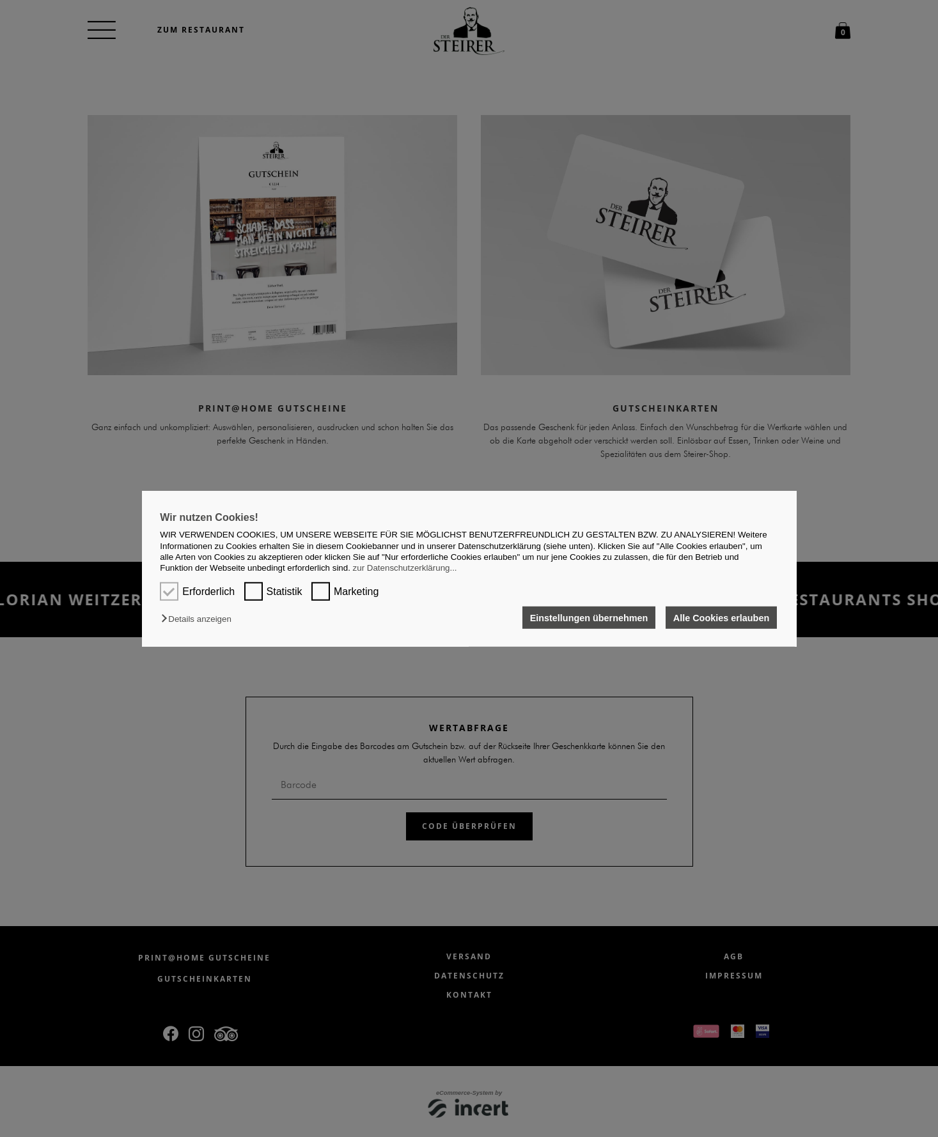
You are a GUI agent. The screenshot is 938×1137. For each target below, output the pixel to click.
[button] (199, 619)
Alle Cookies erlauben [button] (721, 617)
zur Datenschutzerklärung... (405, 568)
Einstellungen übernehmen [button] (589, 617)
